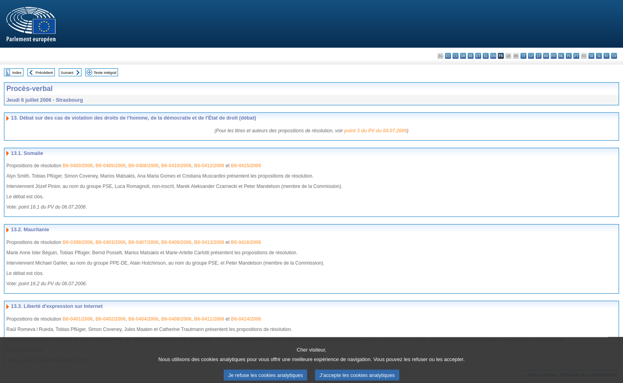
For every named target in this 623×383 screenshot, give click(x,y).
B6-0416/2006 (246, 242)
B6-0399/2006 (77, 242)
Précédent (44, 72)
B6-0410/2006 (176, 165)
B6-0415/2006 (246, 165)
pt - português (576, 56)
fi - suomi (606, 56)
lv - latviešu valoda (531, 56)
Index (16, 72)
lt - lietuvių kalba (539, 56)
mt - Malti (554, 56)
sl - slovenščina (599, 56)
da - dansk (463, 56)
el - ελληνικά (486, 56)
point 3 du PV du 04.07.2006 (375, 130)
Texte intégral (105, 72)
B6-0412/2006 (209, 165)
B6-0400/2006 (77, 165)
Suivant (67, 72)
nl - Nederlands (561, 56)
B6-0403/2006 (110, 242)
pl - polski (569, 56)
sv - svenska (614, 56)
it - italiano (523, 56)
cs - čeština (456, 56)
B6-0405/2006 (110, 165)
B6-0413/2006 (209, 242)
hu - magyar (546, 56)
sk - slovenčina (591, 56)
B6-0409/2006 (176, 242)
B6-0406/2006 (143, 165)
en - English (493, 56)
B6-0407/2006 (143, 242)
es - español (448, 56)
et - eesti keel (478, 56)
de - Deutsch (471, 56)
